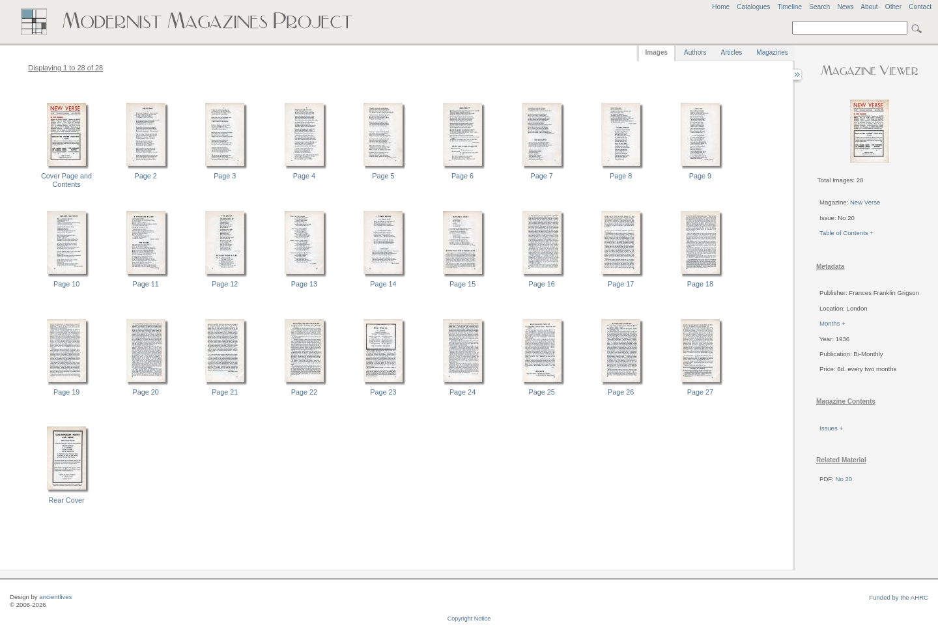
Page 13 (304, 284)
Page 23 (383, 392)
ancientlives (55, 596)
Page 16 (542, 284)
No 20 (844, 478)
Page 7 (542, 176)
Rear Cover (66, 500)
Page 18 (700, 284)
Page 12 (225, 284)
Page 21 (225, 392)
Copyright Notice (469, 618)
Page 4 (304, 176)
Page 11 (146, 284)
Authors (695, 52)
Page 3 (225, 176)
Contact (920, 6)
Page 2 (146, 176)
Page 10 (66, 284)
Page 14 (383, 284)
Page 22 (304, 392)
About (868, 6)
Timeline (789, 6)
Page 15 (462, 284)
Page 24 (462, 392)
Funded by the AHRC (898, 597)
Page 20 (146, 392)
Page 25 (542, 392)
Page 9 (700, 176)
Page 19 (66, 392)
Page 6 (462, 176)
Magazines (772, 52)
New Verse (865, 202)
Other (893, 6)
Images (657, 52)
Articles (732, 52)
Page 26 (621, 392)
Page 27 (700, 392)
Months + (832, 323)
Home (721, 6)
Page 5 (383, 176)
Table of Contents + (846, 232)
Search (819, 6)
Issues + (831, 428)
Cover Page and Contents (66, 180)
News (845, 6)
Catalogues (753, 6)
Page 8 (621, 176)
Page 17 (621, 284)
